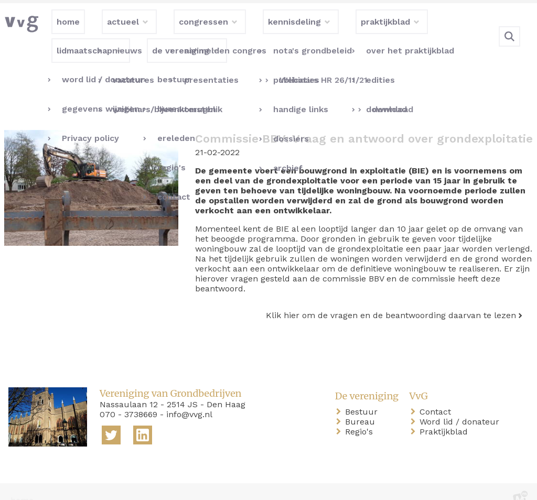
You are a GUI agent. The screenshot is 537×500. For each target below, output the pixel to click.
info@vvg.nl (189, 398)
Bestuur (363, 395)
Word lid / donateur (461, 405)
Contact (437, 395)
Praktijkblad (446, 415)
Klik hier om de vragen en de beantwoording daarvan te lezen (391, 298)
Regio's (361, 415)
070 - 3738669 (128, 398)
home (22, 483)
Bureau (362, 405)
